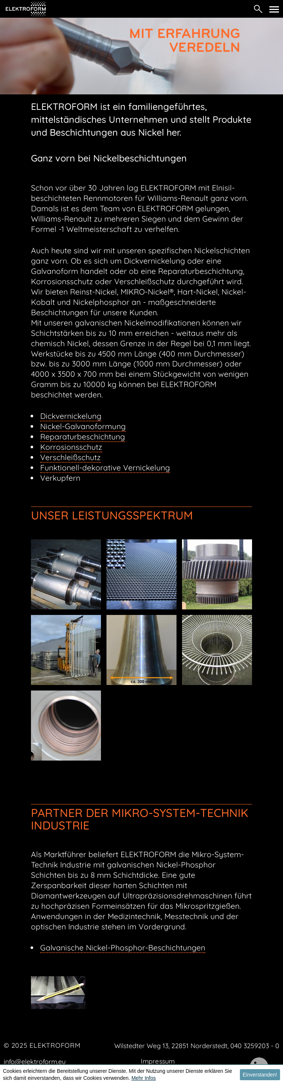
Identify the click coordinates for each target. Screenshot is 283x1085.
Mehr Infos (144, 1078)
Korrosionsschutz (71, 447)
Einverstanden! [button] (260, 1075)
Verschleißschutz (70, 457)
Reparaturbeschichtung (82, 436)
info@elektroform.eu (35, 1061)
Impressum (158, 1061)
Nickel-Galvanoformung (83, 426)
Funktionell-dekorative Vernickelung (105, 467)
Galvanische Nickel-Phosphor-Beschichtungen (122, 947)
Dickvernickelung (70, 416)
